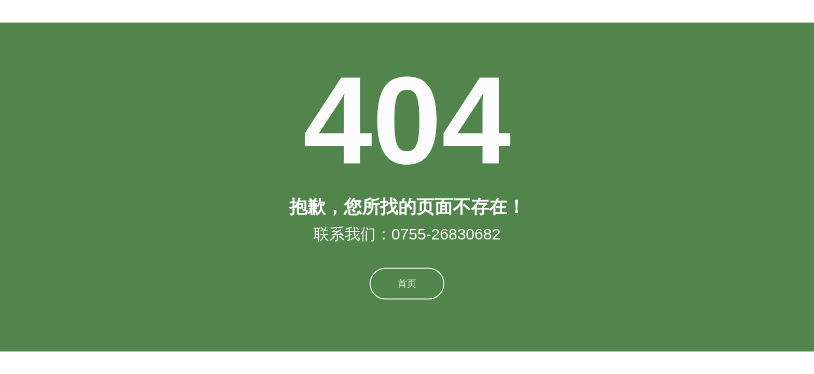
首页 (407, 280)
